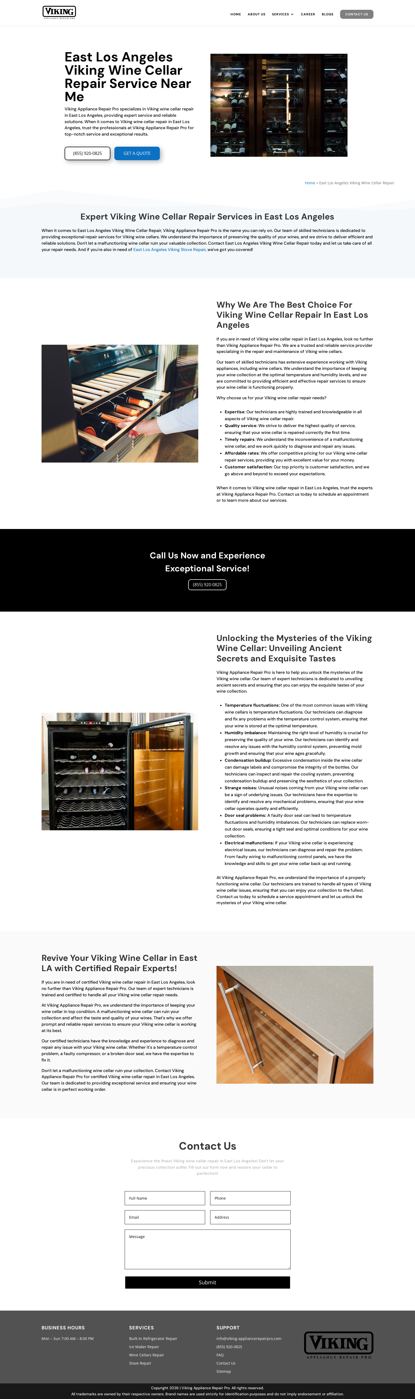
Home (236, 14)
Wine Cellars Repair (146, 1354)
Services (280, 14)
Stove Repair (140, 1363)
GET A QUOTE (137, 153)
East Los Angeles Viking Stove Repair (169, 249)
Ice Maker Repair (144, 1346)
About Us (256, 14)
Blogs (327, 14)
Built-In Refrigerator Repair (153, 1338)
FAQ (220, 1354)
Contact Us (356, 14)
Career (308, 14)
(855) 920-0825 (87, 153)
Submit (207, 1282)
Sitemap (223, 1371)
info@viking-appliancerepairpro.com (248, 1338)
